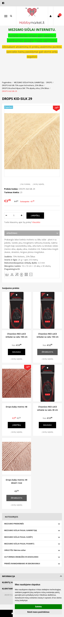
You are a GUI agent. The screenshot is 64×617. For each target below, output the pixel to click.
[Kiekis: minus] (6, 215)
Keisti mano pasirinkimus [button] (38, 612)
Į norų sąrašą (38, 184)
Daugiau (16, 352)
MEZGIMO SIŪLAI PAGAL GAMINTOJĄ (20, 530)
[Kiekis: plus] (22, 215)
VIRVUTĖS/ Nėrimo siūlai (15, 550)
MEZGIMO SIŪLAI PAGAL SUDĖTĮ (18, 537)
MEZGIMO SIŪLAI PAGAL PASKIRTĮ (19, 543)
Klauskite (36, 222)
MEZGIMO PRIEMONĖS (14, 523)
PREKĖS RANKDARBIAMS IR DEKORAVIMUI (22, 563)
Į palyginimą (25, 184)
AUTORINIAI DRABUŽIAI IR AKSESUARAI (21, 557)
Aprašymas (12, 233)
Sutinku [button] (38, 606)
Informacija (8, 576)
